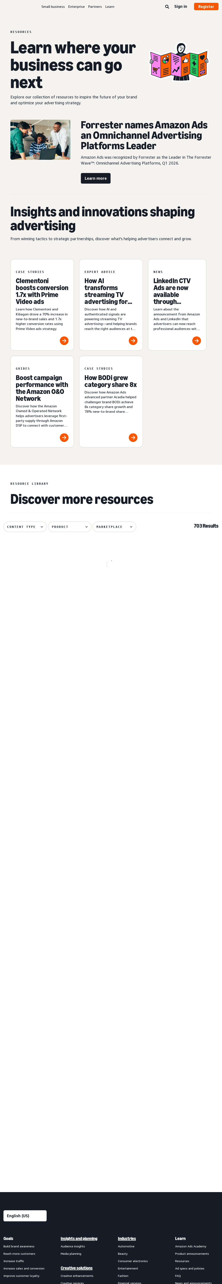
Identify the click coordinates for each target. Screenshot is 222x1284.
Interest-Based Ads (96, 1224)
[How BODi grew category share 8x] (111, 401)
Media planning (71, 1034)
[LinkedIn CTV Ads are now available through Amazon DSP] (177, 305)
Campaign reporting (74, 1113)
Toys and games (129, 1115)
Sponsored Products (17, 1091)
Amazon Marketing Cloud (78, 1158)
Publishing (125, 1100)
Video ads (10, 1113)
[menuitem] (25, 1106)
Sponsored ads (13, 1084)
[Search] (167, 7)
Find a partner (184, 1086)
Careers (184, 1224)
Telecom (124, 1108)
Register (206, 6)
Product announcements (192, 1034)
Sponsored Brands (15, 1099)
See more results (111, 950)
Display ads (11, 1106)
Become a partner (187, 1093)
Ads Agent (68, 1194)
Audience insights (73, 1027)
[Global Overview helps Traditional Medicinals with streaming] (111, 691)
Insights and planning (79, 1019)
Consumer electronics (133, 1041)
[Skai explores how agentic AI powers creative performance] (184, 789)
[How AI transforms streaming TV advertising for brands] (111, 305)
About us (9, 1224)
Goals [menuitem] (8, 1019)
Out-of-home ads (15, 1128)
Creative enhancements (77, 1056)
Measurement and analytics (77, 1088)
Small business (53, 6)
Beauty (122, 1034)
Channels (126, 1137)
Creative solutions (77, 1048)
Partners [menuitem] (183, 1078)
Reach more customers (19, 1034)
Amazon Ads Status (157, 1224)
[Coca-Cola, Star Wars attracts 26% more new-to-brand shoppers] (37, 789)
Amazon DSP (69, 1150)
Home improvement (132, 1093)
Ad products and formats (17, 1073)
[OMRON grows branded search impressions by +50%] (111, 592)
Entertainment (128, 1049)
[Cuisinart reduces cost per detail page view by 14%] (37, 691)
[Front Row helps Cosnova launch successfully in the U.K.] (184, 691)
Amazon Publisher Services (79, 1172)
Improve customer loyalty (21, 1056)
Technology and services (82, 1142)
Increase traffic (13, 1041)
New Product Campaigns (77, 1187)
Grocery (123, 1071)
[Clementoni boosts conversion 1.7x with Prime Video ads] (42, 305)
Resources (182, 1041)
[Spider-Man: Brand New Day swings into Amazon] (37, 592)
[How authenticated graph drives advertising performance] (184, 888)
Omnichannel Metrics (75, 1121)
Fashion (123, 1056)
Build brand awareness (18, 1027)
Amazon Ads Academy (190, 1027)
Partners (95, 6)
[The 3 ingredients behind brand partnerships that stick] (184, 592)
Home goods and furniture (136, 1086)
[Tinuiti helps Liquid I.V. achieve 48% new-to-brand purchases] (111, 789)
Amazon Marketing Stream (79, 1106)
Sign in (180, 6)
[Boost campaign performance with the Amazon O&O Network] (42, 401)
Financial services (129, 1063)
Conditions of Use (36, 1224)
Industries (127, 1019)
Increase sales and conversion (23, 1049)
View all (8, 1135)
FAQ (178, 1056)
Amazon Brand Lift (74, 1099)
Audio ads (10, 1121)
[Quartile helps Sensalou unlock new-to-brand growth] (37, 888)
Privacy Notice (65, 1224)
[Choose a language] (25, 996)
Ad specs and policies (189, 1049)
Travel (122, 1122)
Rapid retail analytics (75, 1128)
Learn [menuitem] (180, 1019)
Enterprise (76, 6)
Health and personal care (135, 1078)
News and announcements (193, 1063)
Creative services (72, 1063)
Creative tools (70, 1071)
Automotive (126, 1027)
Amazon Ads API (72, 1165)
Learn (109, 6)
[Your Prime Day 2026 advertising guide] (111, 888)
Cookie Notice (127, 1224)
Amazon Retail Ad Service (78, 1180)
